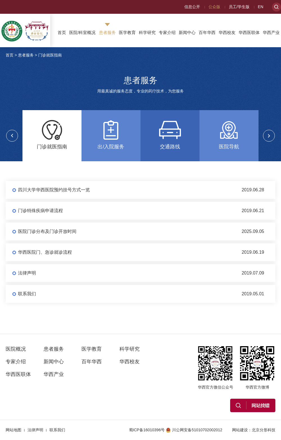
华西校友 (227, 32)
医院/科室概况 (82, 32)
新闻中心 (187, 32)
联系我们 (57, 430)
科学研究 (147, 32)
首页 (62, 32)
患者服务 (107, 32)
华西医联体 (249, 32)
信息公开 (192, 6)
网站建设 (240, 430)
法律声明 (35, 430)
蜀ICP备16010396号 (147, 430)
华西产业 (271, 32)
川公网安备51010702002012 (194, 430)
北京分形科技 (263, 430)
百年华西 (207, 32)
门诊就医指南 (50, 55)
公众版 (214, 6)
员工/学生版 (239, 6)
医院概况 (16, 349)
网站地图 (13, 430)
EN (260, 6)
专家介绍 (167, 32)
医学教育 (127, 32)
